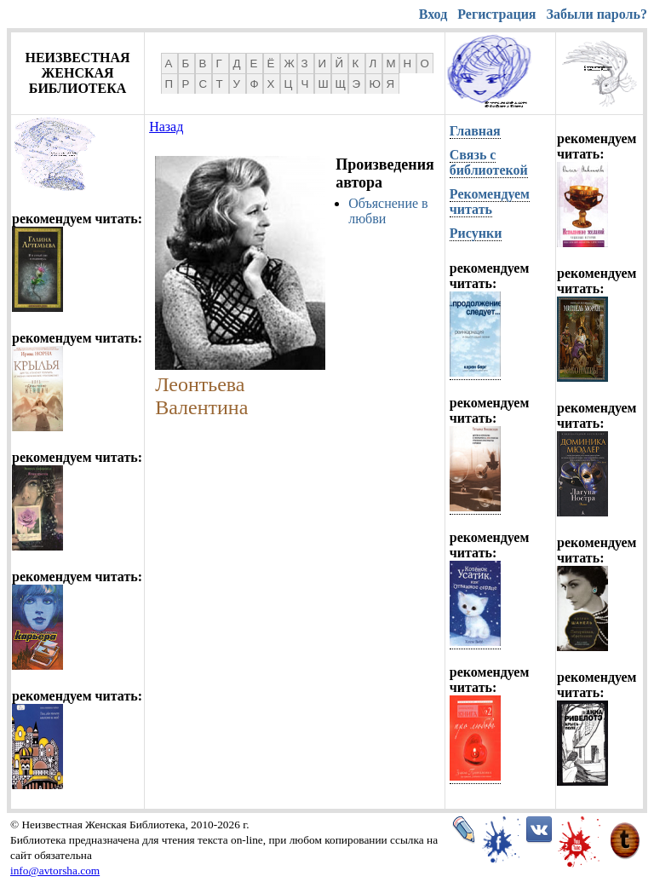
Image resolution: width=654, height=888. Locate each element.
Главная (475, 131)
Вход (433, 14)
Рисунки (476, 233)
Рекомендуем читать (490, 201)
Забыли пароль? (597, 14)
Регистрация (496, 14)
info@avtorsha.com (55, 870)
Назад (166, 126)
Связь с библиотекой (489, 162)
